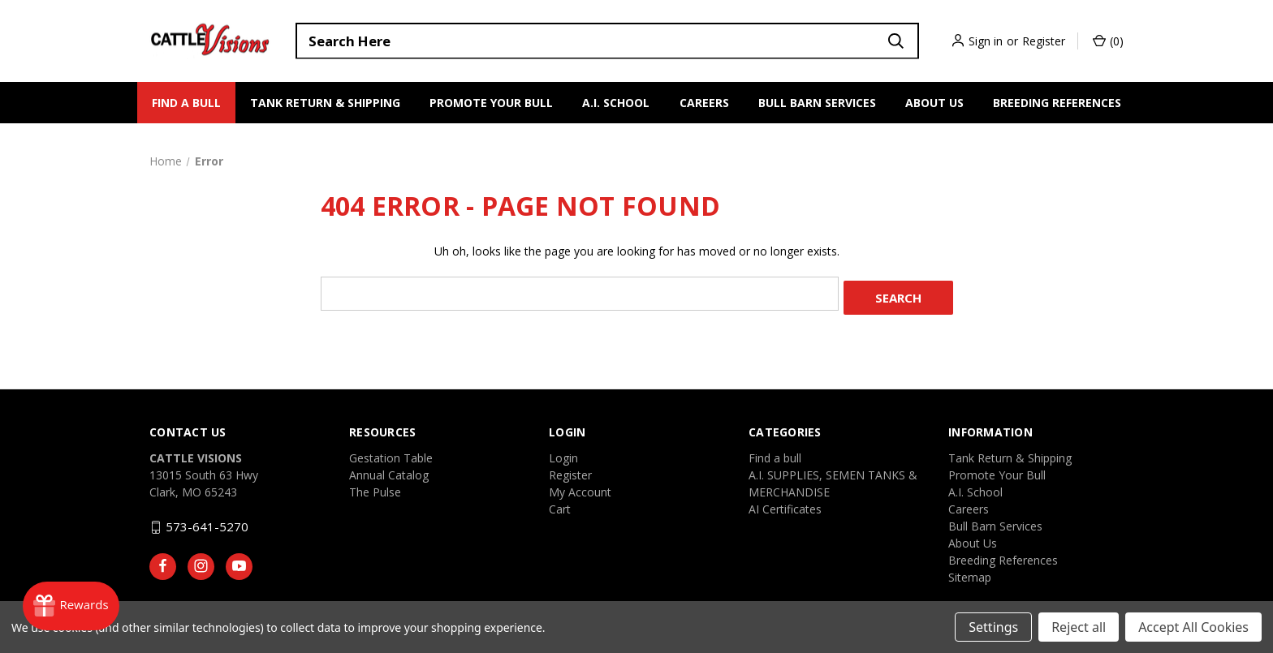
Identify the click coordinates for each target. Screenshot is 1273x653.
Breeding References (1057, 102)
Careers (704, 102)
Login (563, 454)
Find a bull (186, 102)
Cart (560, 505)
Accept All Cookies (1193, 627)
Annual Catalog (389, 471)
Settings (993, 627)
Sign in (986, 41)
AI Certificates (785, 505)
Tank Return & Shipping (325, 102)
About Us (934, 102)
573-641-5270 (207, 522)
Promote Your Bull (491, 102)
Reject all (1078, 627)
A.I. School (615, 102)
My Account (580, 488)
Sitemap (969, 573)
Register (1043, 41)
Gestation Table (391, 454)
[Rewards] (78, 604)
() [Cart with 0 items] (1108, 40)
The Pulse (375, 488)
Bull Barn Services (817, 102)
